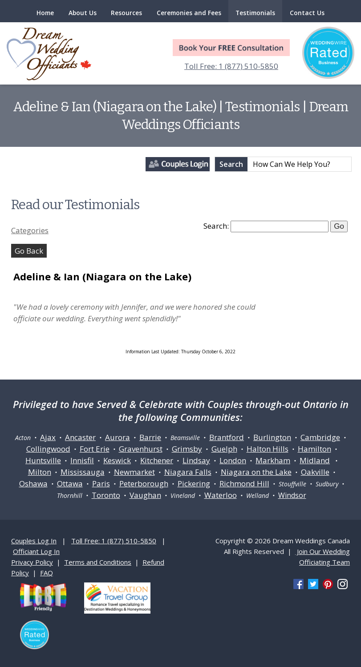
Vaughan (145, 495)
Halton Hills (267, 449)
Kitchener (156, 460)
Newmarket (134, 472)
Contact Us (307, 12)
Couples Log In (34, 540)
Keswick (117, 460)
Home (45, 12)
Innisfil (82, 460)
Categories (30, 230)
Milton (39, 472)
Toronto (106, 495)
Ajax (48, 437)
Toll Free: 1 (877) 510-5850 (231, 66)
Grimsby (187, 449)
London (232, 460)
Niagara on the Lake (256, 472)
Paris (101, 483)
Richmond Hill (244, 483)
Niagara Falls (187, 472)
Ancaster (80, 437)
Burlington (272, 437)
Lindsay (196, 460)
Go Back (29, 251)
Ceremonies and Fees (189, 12)
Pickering (194, 483)
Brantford (226, 437)
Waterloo (220, 495)
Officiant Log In (36, 551)
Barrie (150, 437)
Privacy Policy (32, 562)
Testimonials (255, 12)
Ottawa (70, 483)
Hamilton (314, 449)
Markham (273, 460)
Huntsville (43, 460)
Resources (126, 12)
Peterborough (143, 483)
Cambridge (320, 437)
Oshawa (33, 483)
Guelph (224, 449)
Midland (315, 460)
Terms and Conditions (97, 562)
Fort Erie (95, 449)
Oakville (315, 472)
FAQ (46, 572)
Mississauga (83, 472)
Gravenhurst (140, 449)
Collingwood (48, 449)
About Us (83, 12)
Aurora (117, 437)
